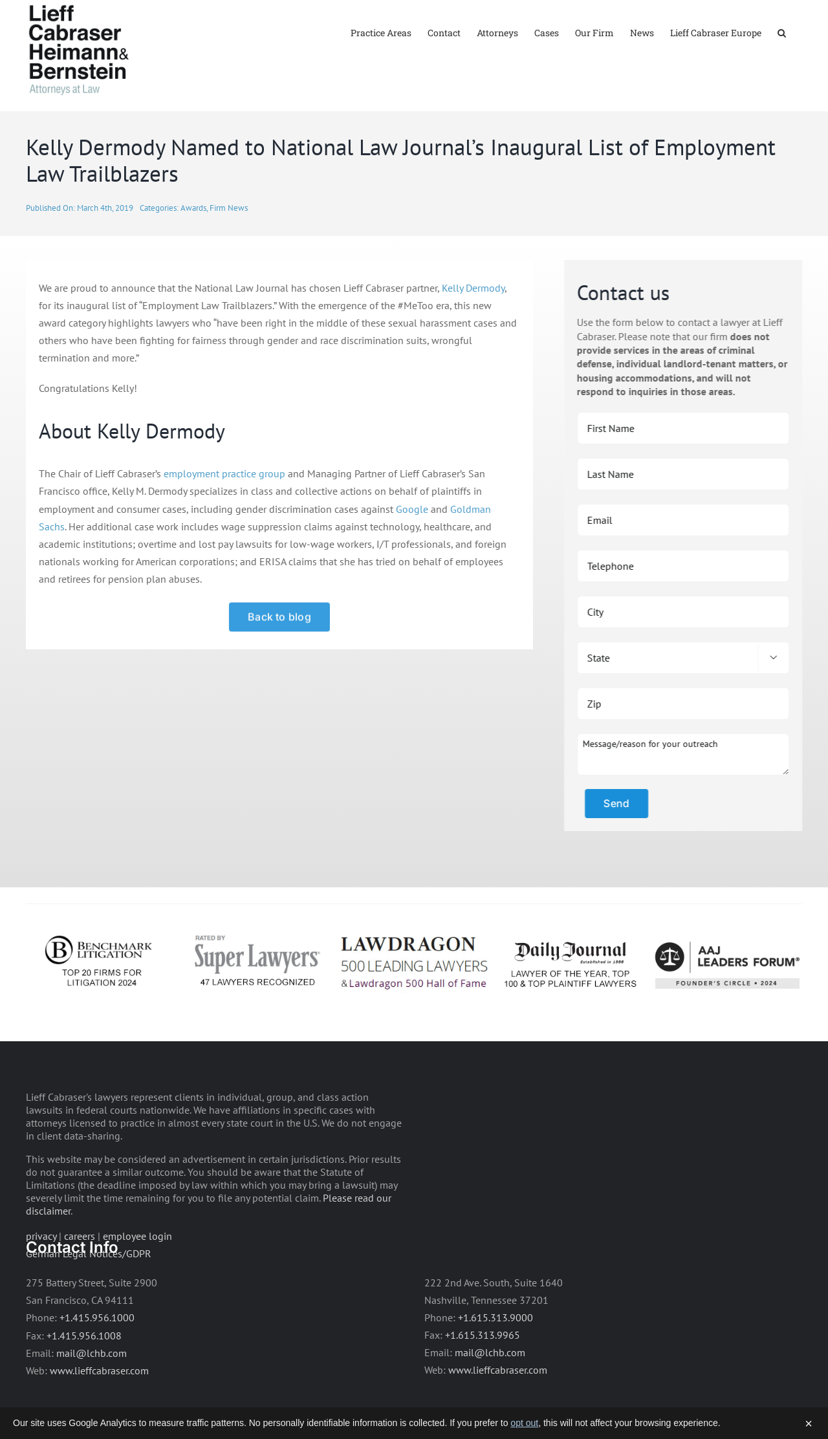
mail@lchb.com (91, 1390)
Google (410, 546)
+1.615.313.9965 (482, 1372)
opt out (524, 1423)
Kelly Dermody (471, 325)
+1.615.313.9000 (495, 1354)
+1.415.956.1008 (84, 1373)
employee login (137, 1273)
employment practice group (222, 511)
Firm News (229, 245)
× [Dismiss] (808, 1423)
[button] (782, 32)
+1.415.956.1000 (97, 1355)
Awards (193, 245)
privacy (41, 1273)
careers (79, 1273)
